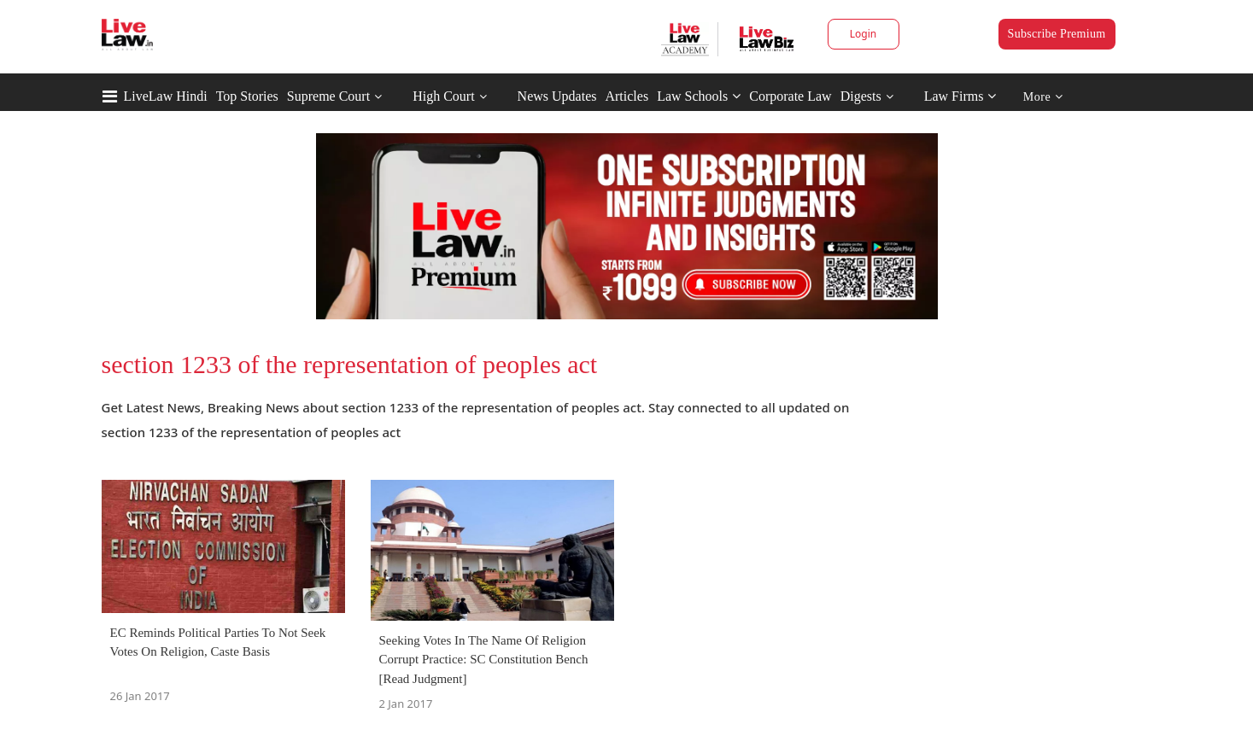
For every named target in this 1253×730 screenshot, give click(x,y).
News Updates (557, 96)
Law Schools (699, 96)
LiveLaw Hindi (166, 96)
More (1043, 97)
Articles (626, 96)
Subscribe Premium (1057, 33)
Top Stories (247, 96)
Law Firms (960, 96)
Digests (860, 96)
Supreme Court (328, 96)
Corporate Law (790, 96)
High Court (443, 96)
